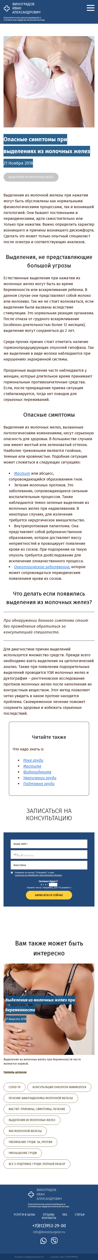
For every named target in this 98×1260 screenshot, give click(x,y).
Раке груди (33, 760)
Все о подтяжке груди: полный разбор (37, 1164)
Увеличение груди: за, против (30, 1142)
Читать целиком (15, 1072)
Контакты (49, 1218)
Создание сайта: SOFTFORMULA (64, 1257)
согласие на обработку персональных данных (38, 875)
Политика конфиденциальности (29, 1257)
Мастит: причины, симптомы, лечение (37, 1109)
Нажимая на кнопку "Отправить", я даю (38, 873)
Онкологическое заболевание (41, 566)
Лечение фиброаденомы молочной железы (41, 1098)
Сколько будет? (49, 881)
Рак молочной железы (25, 1131)
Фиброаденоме (37, 772)
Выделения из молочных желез (31, 177)
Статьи (79, 1214)
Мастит (22, 473)
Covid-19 (14, 1087)
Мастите (32, 766)
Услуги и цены (24, 1214)
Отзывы (48, 1214)
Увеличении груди (39, 777)
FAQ (64, 1214)
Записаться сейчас (49, 895)
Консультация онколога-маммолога (59, 1087)
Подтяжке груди (39, 783)
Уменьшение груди (23, 1153)
